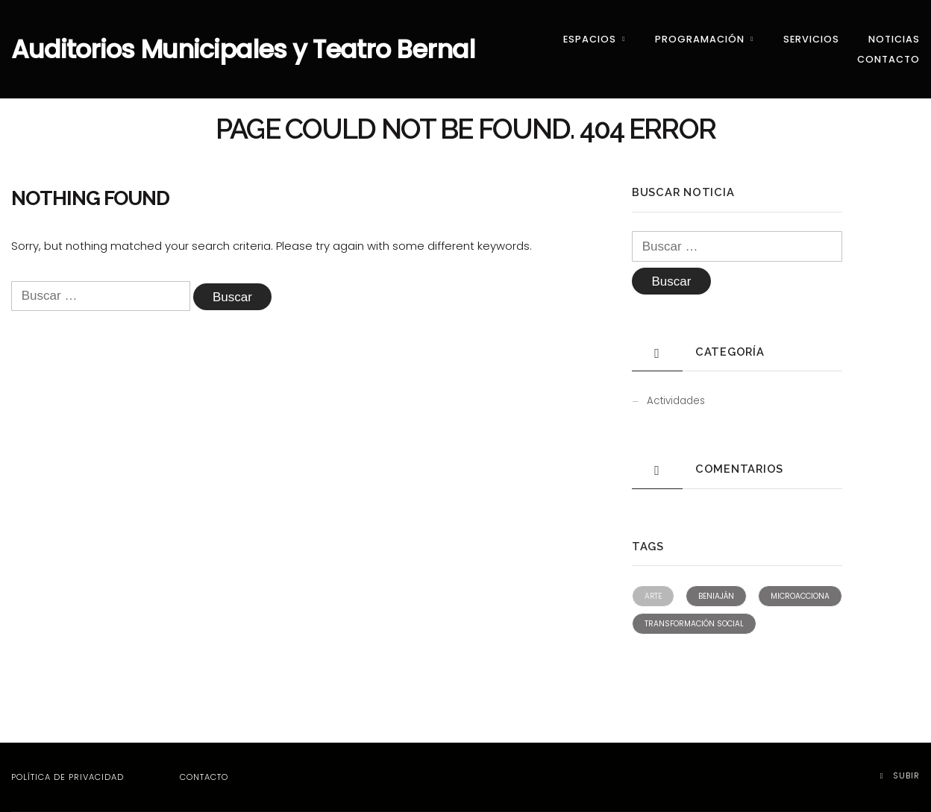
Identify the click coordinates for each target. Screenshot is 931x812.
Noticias (894, 39)
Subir (900, 775)
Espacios (589, 39)
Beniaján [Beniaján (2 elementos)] (716, 596)
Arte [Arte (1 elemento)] (653, 596)
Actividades (676, 401)
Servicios (811, 39)
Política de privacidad (67, 777)
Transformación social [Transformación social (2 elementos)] (694, 623)
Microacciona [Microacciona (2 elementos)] (800, 596)
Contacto (888, 59)
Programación (700, 39)
